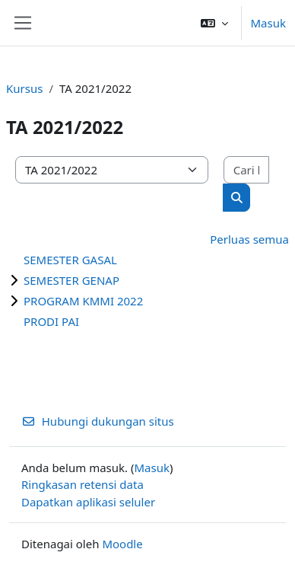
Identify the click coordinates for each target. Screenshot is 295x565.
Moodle (122, 543)
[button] (214, 23)
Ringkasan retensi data (82, 484)
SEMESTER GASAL (70, 259)
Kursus (24, 88)
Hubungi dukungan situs (97, 421)
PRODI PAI (51, 321)
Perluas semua (249, 239)
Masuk (269, 22)
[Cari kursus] (246, 170)
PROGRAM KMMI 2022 (83, 300)
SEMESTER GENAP (71, 280)
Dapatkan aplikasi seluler (88, 501)
